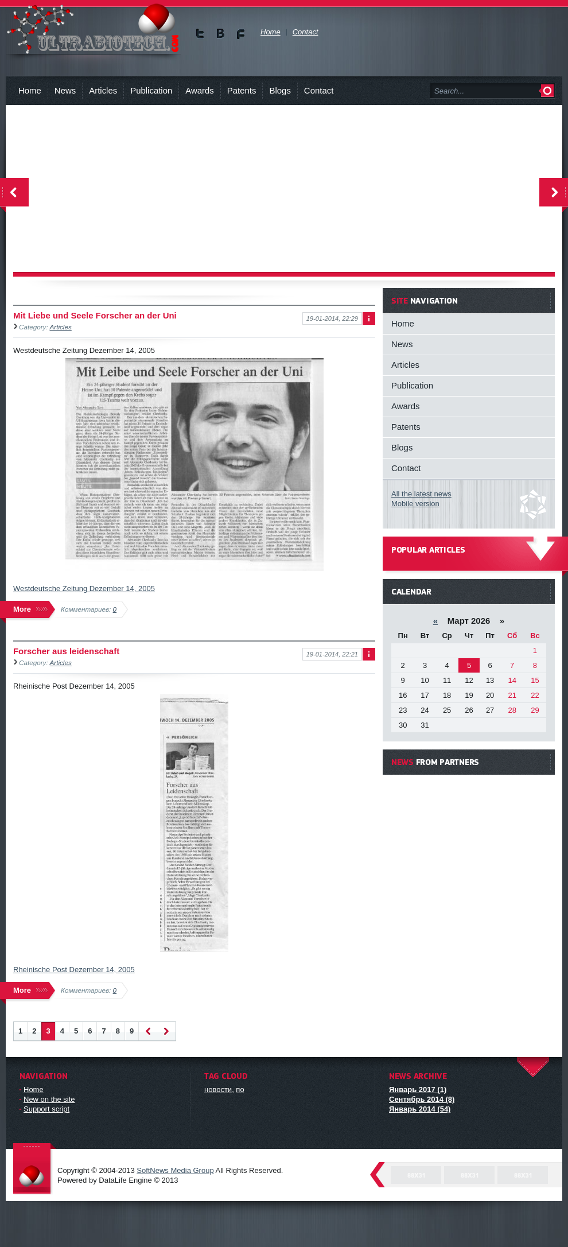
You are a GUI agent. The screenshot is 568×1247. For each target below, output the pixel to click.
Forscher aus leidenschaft (66, 651)
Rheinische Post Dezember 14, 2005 (74, 969)
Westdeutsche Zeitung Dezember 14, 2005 (84, 588)
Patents (241, 90)
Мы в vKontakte (221, 34)
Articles (103, 90)
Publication (151, 90)
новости (218, 1089)
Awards (199, 90)
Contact (318, 90)
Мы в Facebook (241, 34)
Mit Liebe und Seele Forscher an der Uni (95, 315)
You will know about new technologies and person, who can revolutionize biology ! (93, 28)
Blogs (279, 90)
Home (29, 90)
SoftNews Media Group (175, 1170)
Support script (46, 1109)
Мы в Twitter (200, 34)
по (240, 1089)
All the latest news (421, 494)
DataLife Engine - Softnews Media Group (34, 1169)
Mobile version (415, 503)
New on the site (49, 1099)
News (65, 90)
